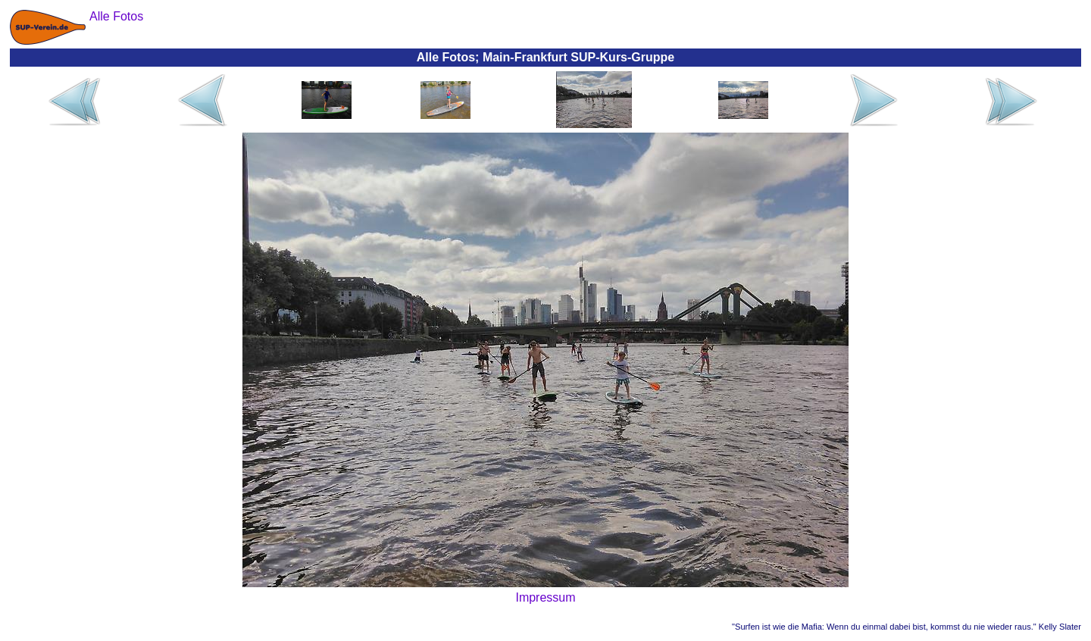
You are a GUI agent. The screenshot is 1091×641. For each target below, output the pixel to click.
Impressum (545, 597)
